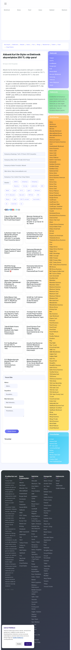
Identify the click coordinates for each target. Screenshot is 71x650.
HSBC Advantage (55, 253)
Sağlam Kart (53, 354)
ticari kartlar (36, 199)
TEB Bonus (53, 376)
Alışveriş (16, 186)
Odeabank (22, 529)
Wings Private (54, 419)
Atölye (46, 489)
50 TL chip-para (10, 195)
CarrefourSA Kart (55, 448)
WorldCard (7, 10)
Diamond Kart (54, 217)
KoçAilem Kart (54, 278)
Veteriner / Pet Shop (36, 636)
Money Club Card (55, 454)
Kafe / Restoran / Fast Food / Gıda (36, 559)
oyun (14, 190)
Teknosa (52, 79)
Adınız (6, 382)
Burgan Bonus (54, 197)
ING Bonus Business (55, 269)
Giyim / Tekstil (36, 542)
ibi (6, 203)
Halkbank (22, 510)
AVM (33, 494)
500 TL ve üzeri (24, 199)
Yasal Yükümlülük (59, 484)
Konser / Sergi (48, 526)
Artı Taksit (46, 486)
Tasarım (34, 624)
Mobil (7, 190)
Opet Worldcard (54, 316)
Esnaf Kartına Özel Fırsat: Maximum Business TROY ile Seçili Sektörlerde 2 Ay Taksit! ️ (35, 330)
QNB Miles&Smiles (55, 352)
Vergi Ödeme (47, 578)
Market (34, 579)
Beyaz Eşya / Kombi (35, 505)
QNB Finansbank (24, 532)
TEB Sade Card (54, 387)
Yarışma (46, 581)
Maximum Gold (54, 293)
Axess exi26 (53, 150)
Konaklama (35, 566)
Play (51, 340)
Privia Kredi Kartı (54, 347)
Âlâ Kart (52, 128)
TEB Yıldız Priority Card (56, 394)
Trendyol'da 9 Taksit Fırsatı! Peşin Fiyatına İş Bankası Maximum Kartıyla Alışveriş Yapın (35, 314)
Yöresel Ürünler (48, 586)
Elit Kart (52, 231)
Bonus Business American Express (57, 178)
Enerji (33, 534)
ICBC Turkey (23, 515)
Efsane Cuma (48, 500)
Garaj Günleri (47, 505)
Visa (20, 555)
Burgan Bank (23, 496)
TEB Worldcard (54, 392)
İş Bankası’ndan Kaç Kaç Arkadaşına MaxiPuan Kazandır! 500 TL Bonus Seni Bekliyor (34, 284)
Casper (52, 58)
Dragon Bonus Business (57, 224)
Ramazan (46, 547)
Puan (45, 545)
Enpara (21, 502)
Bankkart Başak (54, 166)
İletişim (58, 481)
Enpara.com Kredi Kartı (56, 235)
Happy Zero (53, 251)
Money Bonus (54, 307)
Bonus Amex (53, 173)
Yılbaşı (46, 584)
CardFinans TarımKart (56, 206)
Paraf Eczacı (53, 325)
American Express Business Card (58, 143)
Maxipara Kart (54, 298)
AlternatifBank (23, 491)
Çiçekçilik (34, 508)
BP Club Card (54, 446)
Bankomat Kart (54, 171)
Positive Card (54, 459)
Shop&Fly (52, 363)
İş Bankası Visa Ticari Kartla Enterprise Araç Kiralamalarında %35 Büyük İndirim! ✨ (35, 235)
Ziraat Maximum (54, 428)
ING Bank (22, 518)
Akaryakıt (34, 481)
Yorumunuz (8, 407)
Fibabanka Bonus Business (57, 240)
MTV (45, 535)
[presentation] (18, 424)
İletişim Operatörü (35, 553)
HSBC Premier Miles (55, 260)
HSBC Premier (54, 258)
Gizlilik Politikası (60, 488)
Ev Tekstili (34, 536)
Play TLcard (53, 345)
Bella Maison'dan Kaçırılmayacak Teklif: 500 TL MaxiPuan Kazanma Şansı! (12, 299)
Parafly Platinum (54, 336)
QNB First (52, 349)
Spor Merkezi (35, 622)
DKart (51, 222)
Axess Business (54, 148)
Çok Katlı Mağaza (34, 512)
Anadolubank (23, 493)
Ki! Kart (52, 452)
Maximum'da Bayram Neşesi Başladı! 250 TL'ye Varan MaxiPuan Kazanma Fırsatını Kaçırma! (35, 363)
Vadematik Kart (54, 403)
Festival (46, 502)
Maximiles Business (55, 282)
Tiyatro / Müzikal (46, 574)
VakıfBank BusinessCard (57, 405)
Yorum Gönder (12, 431)
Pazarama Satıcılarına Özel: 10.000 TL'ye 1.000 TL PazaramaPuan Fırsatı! (35, 268)
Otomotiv (34, 599)
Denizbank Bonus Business (58, 215)
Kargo (33, 564)
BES (42, 186)
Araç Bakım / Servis (35, 487)
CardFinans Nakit (55, 204)
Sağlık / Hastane (36, 612)
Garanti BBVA (23, 507)
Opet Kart (52, 457)
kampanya (25, 181)
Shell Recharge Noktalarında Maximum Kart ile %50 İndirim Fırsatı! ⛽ (12, 268)
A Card (52, 439)
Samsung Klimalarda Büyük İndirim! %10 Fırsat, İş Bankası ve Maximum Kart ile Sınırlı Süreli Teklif (35, 252)
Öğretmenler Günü (47, 541)
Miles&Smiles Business (56, 305)
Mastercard (22, 523)
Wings (51, 412)
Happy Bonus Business (56, 249)
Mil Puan (31, 195)
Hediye (46, 508)
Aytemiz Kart (53, 443)
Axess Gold (53, 153)
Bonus (19, 10)
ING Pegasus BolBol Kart (57, 271)
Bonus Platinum (54, 191)
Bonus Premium (54, 193)
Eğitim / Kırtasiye (36, 523)
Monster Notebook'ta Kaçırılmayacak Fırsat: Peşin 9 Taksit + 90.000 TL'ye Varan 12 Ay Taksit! (35, 219)
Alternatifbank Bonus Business (56, 136)
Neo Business (54, 314)
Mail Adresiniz (9, 399)
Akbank (21, 482)
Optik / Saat (35, 596)
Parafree (52, 338)
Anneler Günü (48, 483)
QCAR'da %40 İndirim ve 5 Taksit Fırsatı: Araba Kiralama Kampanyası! (35, 299)
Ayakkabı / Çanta (35, 497)
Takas (45, 563)
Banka (33, 501)
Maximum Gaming (55, 289)
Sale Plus (52, 358)
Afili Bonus (53, 124)
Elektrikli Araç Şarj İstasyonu (36, 527)
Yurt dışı (25, 186)
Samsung (52, 77)
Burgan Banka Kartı (55, 195)
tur (21, 203)
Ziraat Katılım (23, 566)
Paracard (52, 320)
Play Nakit (52, 343)
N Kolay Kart (53, 309)
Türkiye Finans (23, 543)
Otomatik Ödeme (48, 537)
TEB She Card (54, 390)
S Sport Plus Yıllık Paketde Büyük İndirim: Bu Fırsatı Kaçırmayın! (12, 218)
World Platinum (54, 425)
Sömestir (46, 560)
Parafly (52, 334)
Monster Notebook (55, 74)
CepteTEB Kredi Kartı (56, 208)
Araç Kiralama (36, 491)
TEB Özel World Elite (56, 383)
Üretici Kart (53, 401)
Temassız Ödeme (46, 570)
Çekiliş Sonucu (48, 497)
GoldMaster (53, 63)
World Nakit (53, 423)
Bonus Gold (53, 188)
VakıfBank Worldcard (56, 410)
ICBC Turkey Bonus (55, 262)
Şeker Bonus (53, 367)
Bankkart (52, 10)
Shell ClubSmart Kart (56, 461)
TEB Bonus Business (56, 378)
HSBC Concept (54, 255)
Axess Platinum (54, 157)
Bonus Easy (53, 182)
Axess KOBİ (53, 155)
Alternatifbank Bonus (56, 133)
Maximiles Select (54, 285)
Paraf (29, 10)
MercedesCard (54, 300)
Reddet (19, 644)
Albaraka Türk (23, 488)
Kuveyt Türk (22, 521)
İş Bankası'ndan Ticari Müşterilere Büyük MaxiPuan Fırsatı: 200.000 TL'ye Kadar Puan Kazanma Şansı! (12, 236)
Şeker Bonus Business (56, 370)
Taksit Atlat (47, 566)
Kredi (45, 529)
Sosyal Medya (48, 553)
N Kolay (21, 526)
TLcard (52, 396)
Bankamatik (53, 162)
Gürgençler (53, 66)
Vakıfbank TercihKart (56, 408)
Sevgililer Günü (48, 550)
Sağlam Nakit (53, 356)
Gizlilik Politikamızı (18, 637)
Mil (38, 195)
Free (51, 244)
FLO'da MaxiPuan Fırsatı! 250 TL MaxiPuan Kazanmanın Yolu (12, 345)
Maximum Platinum (55, 296)
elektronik (34, 186)
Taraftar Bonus (54, 372)
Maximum (64, 10)
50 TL (21, 190)
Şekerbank (22, 534)
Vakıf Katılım (22, 550)
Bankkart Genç (54, 168)
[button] (7, 209)
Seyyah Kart (53, 361)
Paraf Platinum (54, 331)
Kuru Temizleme (36, 574)
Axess (40, 10)
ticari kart (14, 203)
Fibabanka (22, 504)
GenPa (52, 60)
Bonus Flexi (53, 184)
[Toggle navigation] (5, 4)
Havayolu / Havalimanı (35, 546)
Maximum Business (55, 287)
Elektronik (53, 53)
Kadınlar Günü (48, 518)
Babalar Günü (48, 491)
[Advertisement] (35, 25)
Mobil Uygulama (36, 582)
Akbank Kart (53, 126)
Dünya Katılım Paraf (55, 226)
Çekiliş (46, 494)
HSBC (21, 512)
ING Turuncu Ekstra (55, 273)
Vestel (51, 85)
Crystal (52, 211)
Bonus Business (54, 175)
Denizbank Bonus (55, 213)
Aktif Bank (22, 485)
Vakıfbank (22, 553)
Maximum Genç (54, 291)
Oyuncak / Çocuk (35, 603)
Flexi (51, 242)
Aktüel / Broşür (48, 481)
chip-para (21, 195)
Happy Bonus (54, 246)
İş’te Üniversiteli (54, 276)
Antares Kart (53, 441)
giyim (29, 190)
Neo (51, 311)
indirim (16, 181)
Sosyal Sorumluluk (47, 557)
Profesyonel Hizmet (35, 608)
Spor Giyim (35, 619)
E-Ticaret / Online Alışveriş (36, 520)
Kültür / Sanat (36, 577)
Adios (51, 122)
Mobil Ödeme (47, 532)
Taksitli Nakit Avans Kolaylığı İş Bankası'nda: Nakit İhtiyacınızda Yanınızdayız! (11, 330)
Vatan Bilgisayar (54, 82)
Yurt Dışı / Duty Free (36, 643)
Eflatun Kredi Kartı (55, 229)
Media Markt (53, 71)
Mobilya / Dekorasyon (35, 586)
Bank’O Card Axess (55, 159)
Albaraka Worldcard (55, 131)
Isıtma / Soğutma (36, 549)
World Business (54, 421)
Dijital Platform (36, 516)
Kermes (46, 521)
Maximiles (52, 280)
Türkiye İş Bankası (22, 546)
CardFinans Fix (54, 202)
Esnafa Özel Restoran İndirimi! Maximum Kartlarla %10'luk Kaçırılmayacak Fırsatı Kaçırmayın (35, 346)
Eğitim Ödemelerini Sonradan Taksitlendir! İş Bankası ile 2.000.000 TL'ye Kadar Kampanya (12, 284)
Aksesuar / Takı (36, 483)
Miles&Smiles (53, 302)
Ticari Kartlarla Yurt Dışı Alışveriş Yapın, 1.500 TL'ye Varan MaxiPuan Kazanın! (11, 314)
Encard (52, 233)
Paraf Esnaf (53, 327)
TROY (21, 540)
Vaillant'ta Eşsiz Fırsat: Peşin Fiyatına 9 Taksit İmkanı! (12, 251)
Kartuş (51, 450)
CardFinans (53, 200)
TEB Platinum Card (55, 385)
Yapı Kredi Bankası (22, 559)
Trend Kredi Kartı (54, 399)
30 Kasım (37, 190)
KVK (51, 69)
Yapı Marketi (35, 639)
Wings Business (54, 416)
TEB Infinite (53, 381)
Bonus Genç (53, 186)
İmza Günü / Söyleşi (47, 512)
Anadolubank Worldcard (57, 146)
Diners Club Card (55, 220)
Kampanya (34, 181)
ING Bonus (53, 267)
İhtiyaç (7, 199)
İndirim (46, 515)
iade (15, 199)
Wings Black (53, 414)
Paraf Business (54, 323)
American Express (55, 140)
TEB (20, 537)
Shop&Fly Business (55, 365)
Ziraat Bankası (23, 563)
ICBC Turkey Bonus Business (58, 264)
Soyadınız (7, 390)
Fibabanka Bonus (55, 238)
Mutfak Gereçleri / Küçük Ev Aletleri (36, 592)
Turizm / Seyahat (34, 628)
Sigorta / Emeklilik (34, 615)
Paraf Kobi (53, 329)
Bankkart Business (55, 164)
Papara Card (53, 318)
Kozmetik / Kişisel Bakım (35, 570)
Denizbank (22, 499)
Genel (33, 539)
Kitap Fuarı (47, 524)
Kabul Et (28, 644)
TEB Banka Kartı (54, 374)
